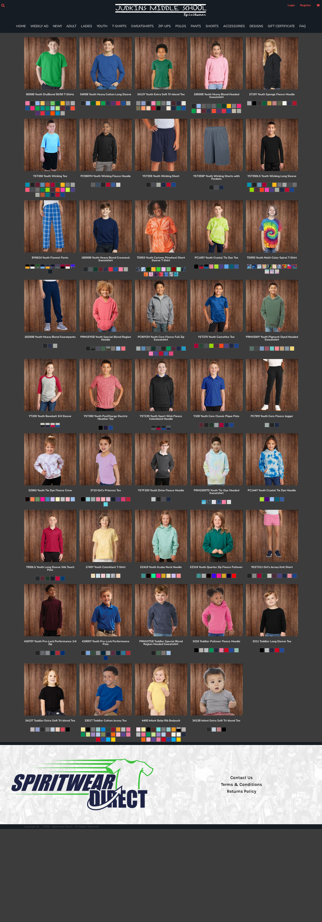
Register (305, 5)
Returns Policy (241, 791)
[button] (3, 5)
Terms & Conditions (241, 784)
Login (291, 5)
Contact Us (241, 777)
